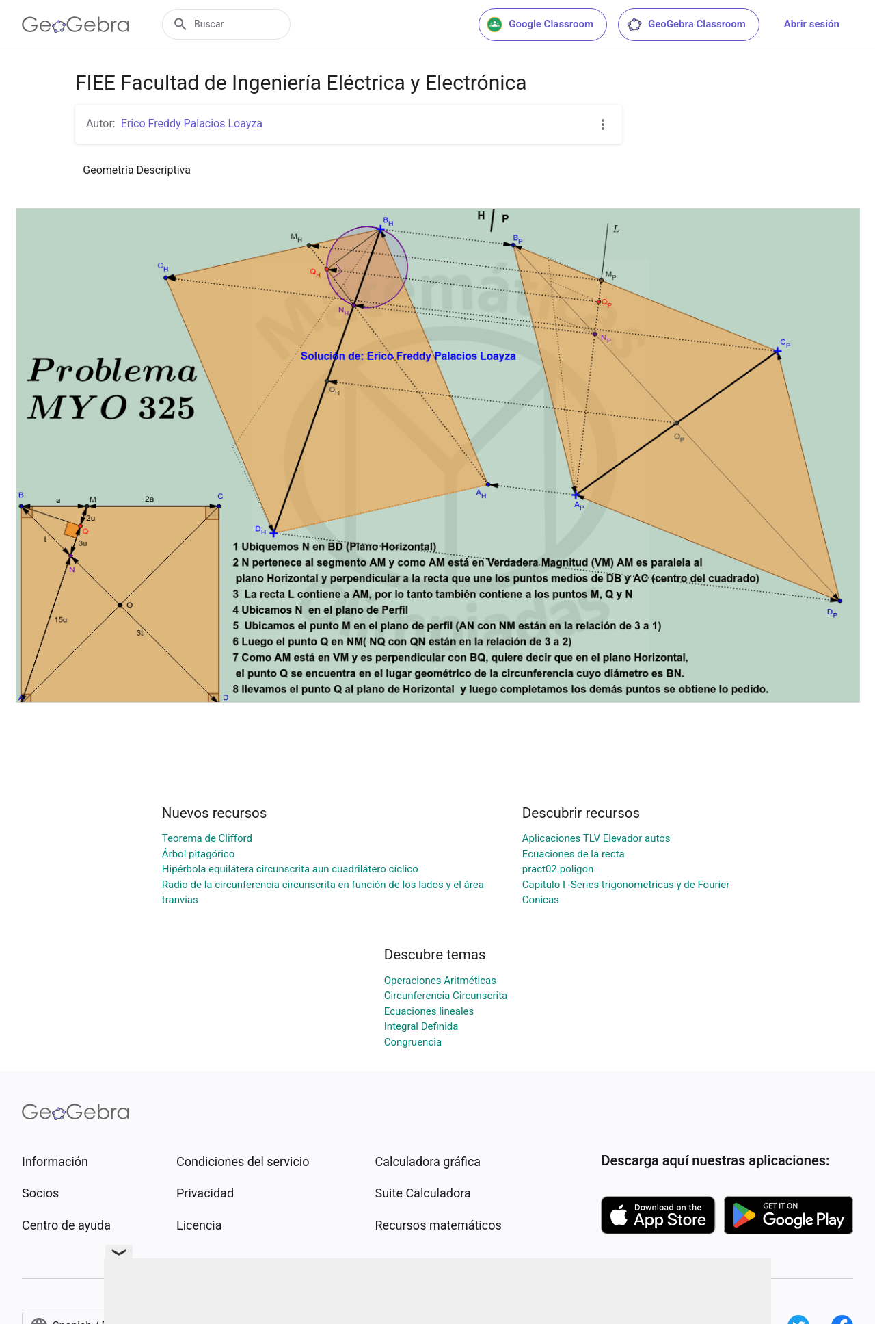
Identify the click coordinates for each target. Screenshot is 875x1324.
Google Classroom (540, 24)
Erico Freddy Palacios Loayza (191, 123)
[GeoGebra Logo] (75, 24)
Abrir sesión (811, 24)
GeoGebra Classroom (686, 24)
